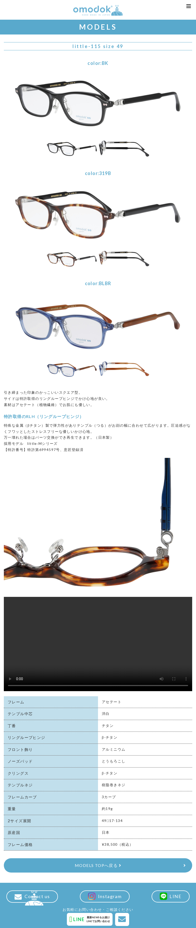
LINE (170, 896)
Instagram (104, 896)
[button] (188, 6)
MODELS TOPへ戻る (98, 865)
